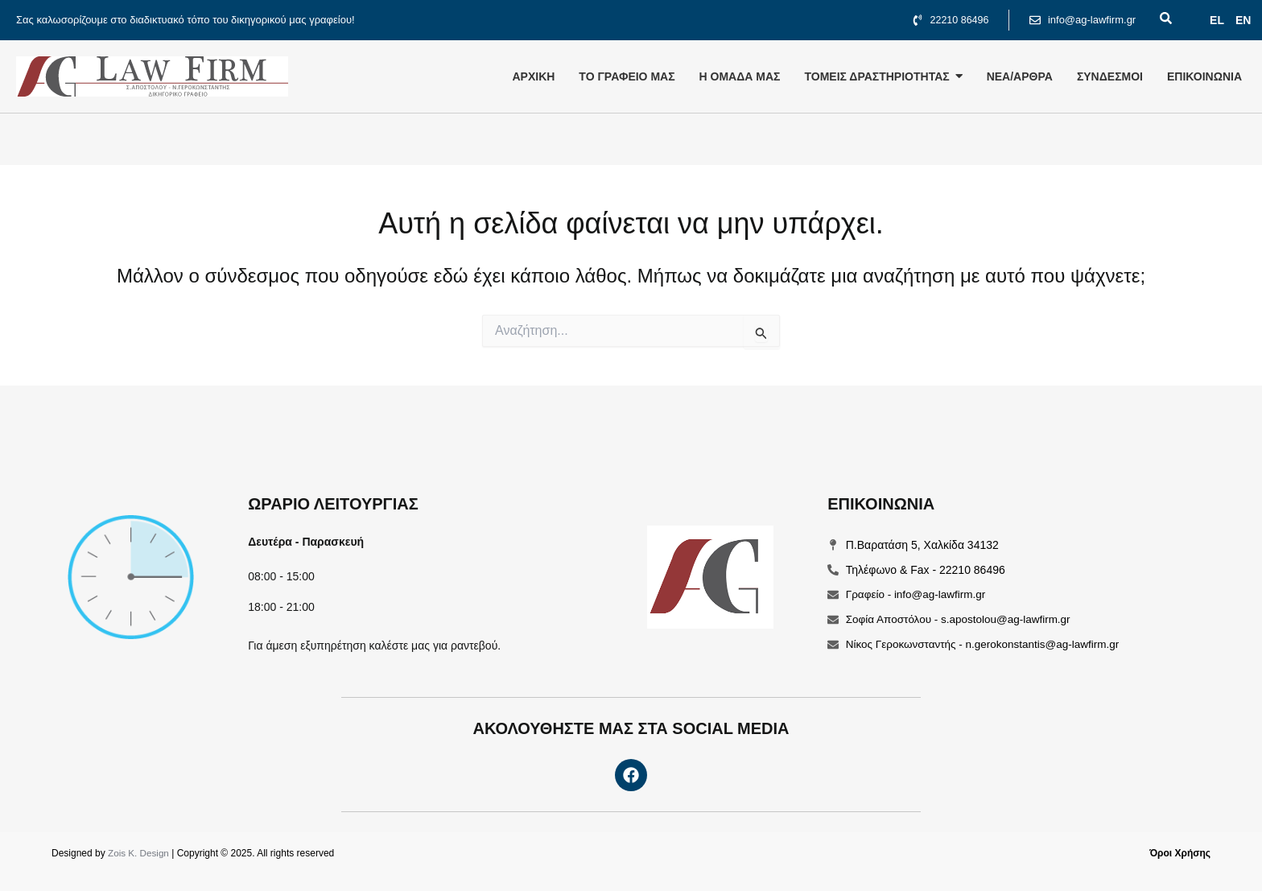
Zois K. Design (139, 853)
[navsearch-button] (1156, 20)
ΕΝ (1243, 20)
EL (1217, 20)
